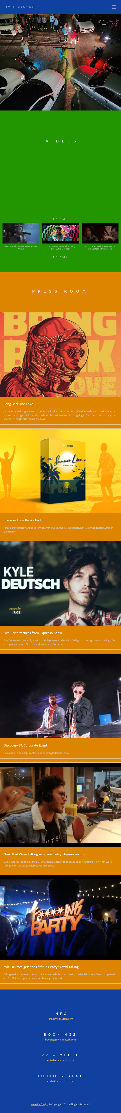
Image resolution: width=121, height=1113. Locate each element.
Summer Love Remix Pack (23, 520)
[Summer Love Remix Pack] (60, 471)
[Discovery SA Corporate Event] (60, 696)
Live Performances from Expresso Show (33, 633)
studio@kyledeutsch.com (60, 1081)
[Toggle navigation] (114, 7)
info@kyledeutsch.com (60, 1018)
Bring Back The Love (18, 404)
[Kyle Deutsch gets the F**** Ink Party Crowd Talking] (60, 917)
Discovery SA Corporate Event (25, 745)
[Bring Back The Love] (60, 354)
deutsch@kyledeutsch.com (60, 1060)
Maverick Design (39, 1104)
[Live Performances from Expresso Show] (60, 583)
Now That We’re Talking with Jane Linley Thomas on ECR (45, 854)
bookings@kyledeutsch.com (60, 1039)
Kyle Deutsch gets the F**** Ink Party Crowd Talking (41, 967)
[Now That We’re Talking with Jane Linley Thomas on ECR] (60, 805)
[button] (63, 219)
